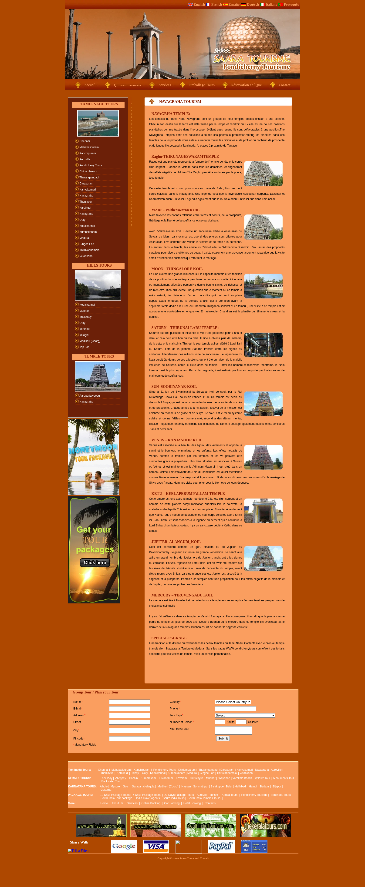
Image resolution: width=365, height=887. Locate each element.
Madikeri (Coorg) (89, 341)
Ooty (82, 219)
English (199, 4)
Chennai (84, 141)
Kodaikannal (87, 226)
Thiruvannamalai (89, 250)
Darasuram (86, 183)
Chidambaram (88, 171)
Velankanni (86, 256)
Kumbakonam (88, 232)
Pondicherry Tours (90, 165)
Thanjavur (85, 201)
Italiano (271, 4)
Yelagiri (83, 335)
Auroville (84, 159)
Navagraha (86, 195)
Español (235, 4)
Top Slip (84, 347)
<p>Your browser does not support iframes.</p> (183, 788)
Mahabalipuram (89, 147)
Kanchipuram (87, 153)
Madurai (84, 238)
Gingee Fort (86, 244)
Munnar (84, 310)
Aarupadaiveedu (89, 395)
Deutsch (253, 4)
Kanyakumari (87, 189)
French (216, 4)
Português (291, 4)
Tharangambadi (89, 177)
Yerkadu (84, 329)
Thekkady (85, 316)
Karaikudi (85, 207)
